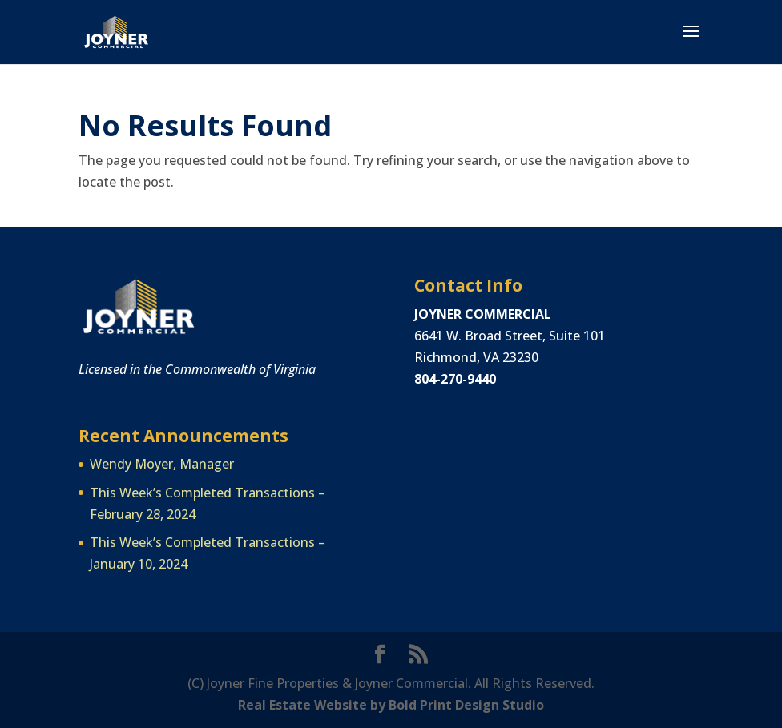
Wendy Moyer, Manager (162, 464)
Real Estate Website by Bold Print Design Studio (391, 705)
